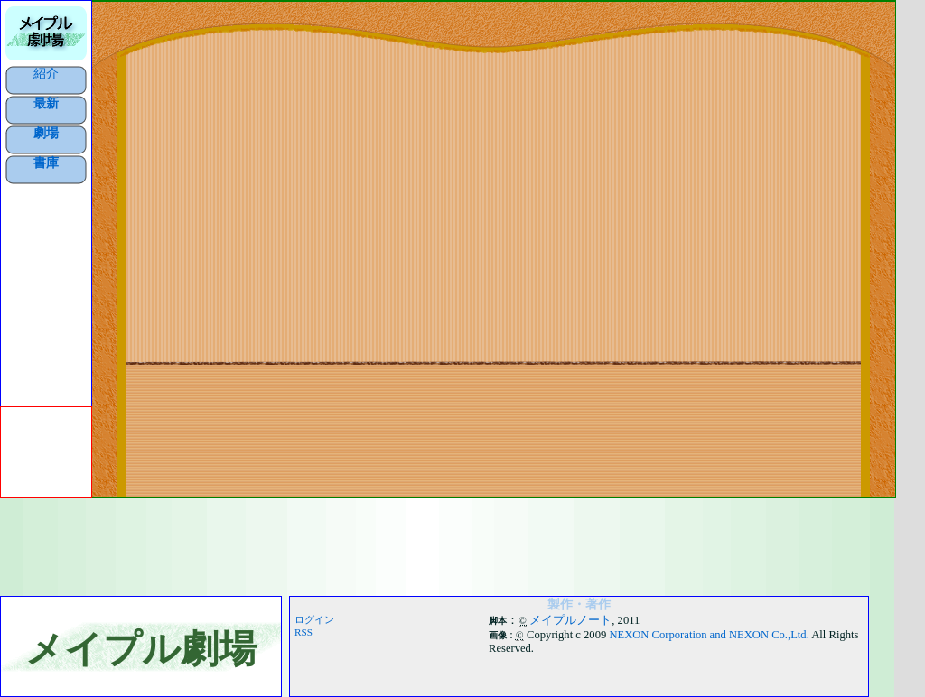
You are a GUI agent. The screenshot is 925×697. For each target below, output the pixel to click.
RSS (303, 632)
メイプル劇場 (141, 648)
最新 (46, 103)
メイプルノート (570, 620)
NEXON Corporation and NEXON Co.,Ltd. (708, 634)
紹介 (46, 73)
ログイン (314, 619)
